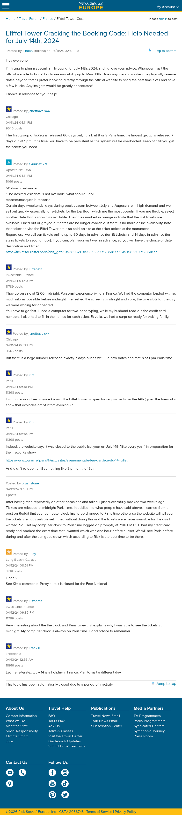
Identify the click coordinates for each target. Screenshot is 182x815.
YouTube (52, 783)
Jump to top (166, 683)
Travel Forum (29, 18)
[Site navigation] (6, 5)
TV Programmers (147, 716)
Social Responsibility (22, 731)
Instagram (65, 772)
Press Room (143, 736)
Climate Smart (17, 736)
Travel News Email (105, 716)
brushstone (30, 483)
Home (11, 18)
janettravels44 (39, 111)
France (48, 18)
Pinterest (52, 795)
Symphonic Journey (149, 731)
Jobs (10, 741)
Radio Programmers (149, 721)
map (10, 783)
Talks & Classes (60, 731)
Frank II (34, 648)
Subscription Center (106, 726)
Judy (32, 554)
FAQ (51, 716)
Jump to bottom (164, 51)
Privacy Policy (125, 811)
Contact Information (21, 716)
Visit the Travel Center (65, 736)
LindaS (28, 51)
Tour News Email (104, 721)
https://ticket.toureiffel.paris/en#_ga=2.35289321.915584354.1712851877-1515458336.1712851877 (81, 252)
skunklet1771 (38, 164)
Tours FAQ (56, 721)
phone (23, 772)
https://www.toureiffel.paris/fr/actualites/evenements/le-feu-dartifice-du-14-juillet (66, 460)
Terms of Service (99, 811)
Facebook (52, 772)
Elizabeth (35, 269)
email (10, 772)
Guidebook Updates (64, 741)
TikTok (65, 783)
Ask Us (54, 726)
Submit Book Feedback (66, 746)
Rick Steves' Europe (91, 5)
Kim (31, 375)
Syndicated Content (149, 726)
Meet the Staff (17, 726)
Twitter (65, 795)
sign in (163, 19)
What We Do (15, 721)
